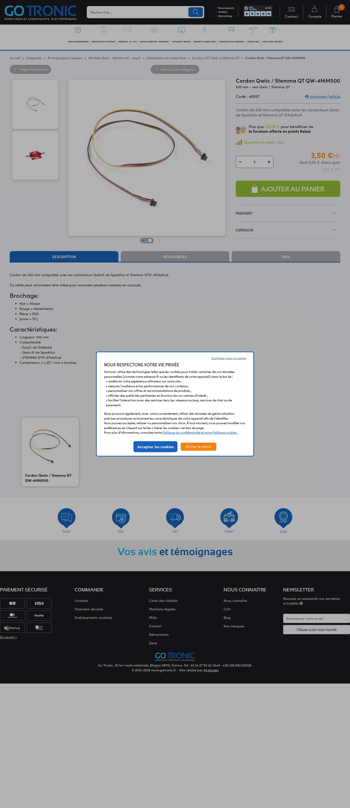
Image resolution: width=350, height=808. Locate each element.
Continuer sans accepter (228, 358)
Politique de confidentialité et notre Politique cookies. (200, 432)
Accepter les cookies (155, 446)
